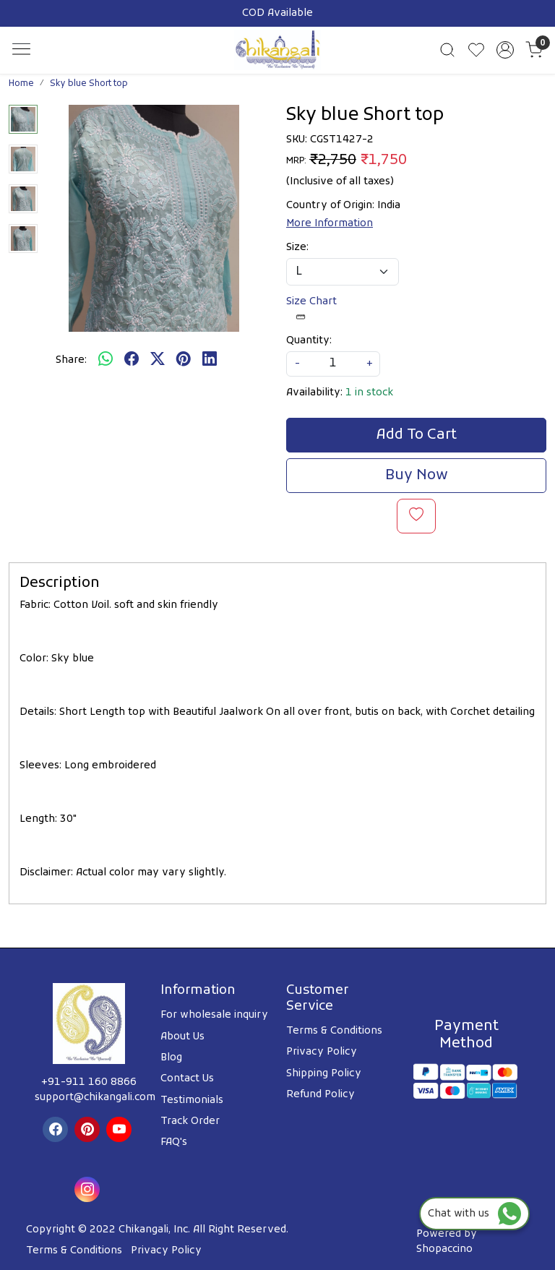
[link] (447, 50)
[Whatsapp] (105, 360)
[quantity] (333, 364)
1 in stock (369, 393)
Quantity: (309, 341)
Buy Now (416, 475)
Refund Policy (320, 1095)
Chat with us (474, 1214)
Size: (297, 247)
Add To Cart (417, 435)
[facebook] (132, 360)
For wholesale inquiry (214, 1015)
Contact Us (187, 1079)
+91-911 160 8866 (89, 1082)
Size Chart (311, 308)
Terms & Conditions (334, 1031)
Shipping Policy (323, 1074)
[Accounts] (505, 50)
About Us (182, 1037)
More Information (329, 224)
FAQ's (173, 1142)
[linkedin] (210, 360)
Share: (71, 360)
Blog (171, 1058)
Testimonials (191, 1100)
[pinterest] (184, 360)
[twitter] (158, 360)
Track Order (190, 1121)
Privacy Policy (321, 1052)
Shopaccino (444, 1249)
